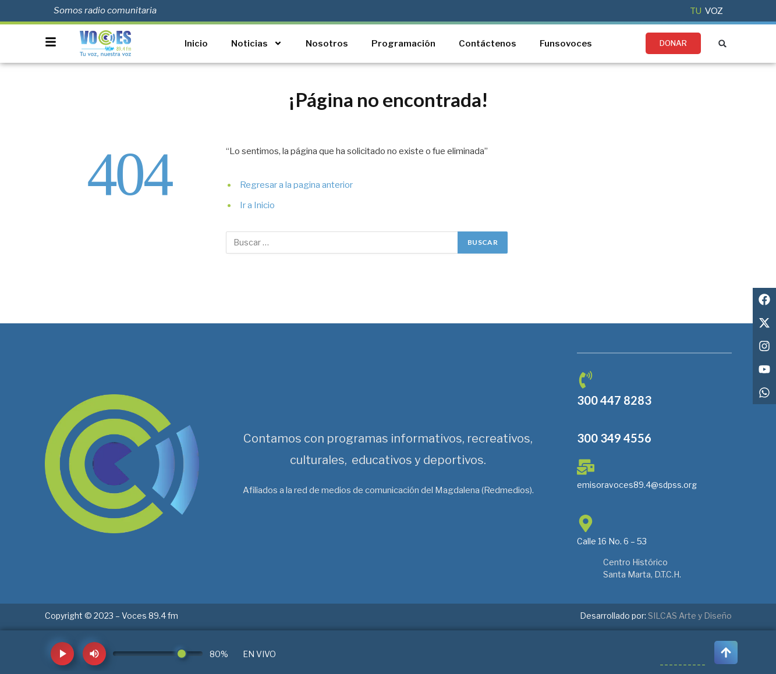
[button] (722, 43)
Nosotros (327, 43)
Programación (403, 43)
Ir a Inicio (257, 205)
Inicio (196, 43)
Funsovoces (566, 43)
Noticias (256, 43)
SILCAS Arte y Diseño (690, 615)
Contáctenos (487, 43)
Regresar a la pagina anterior (296, 185)
